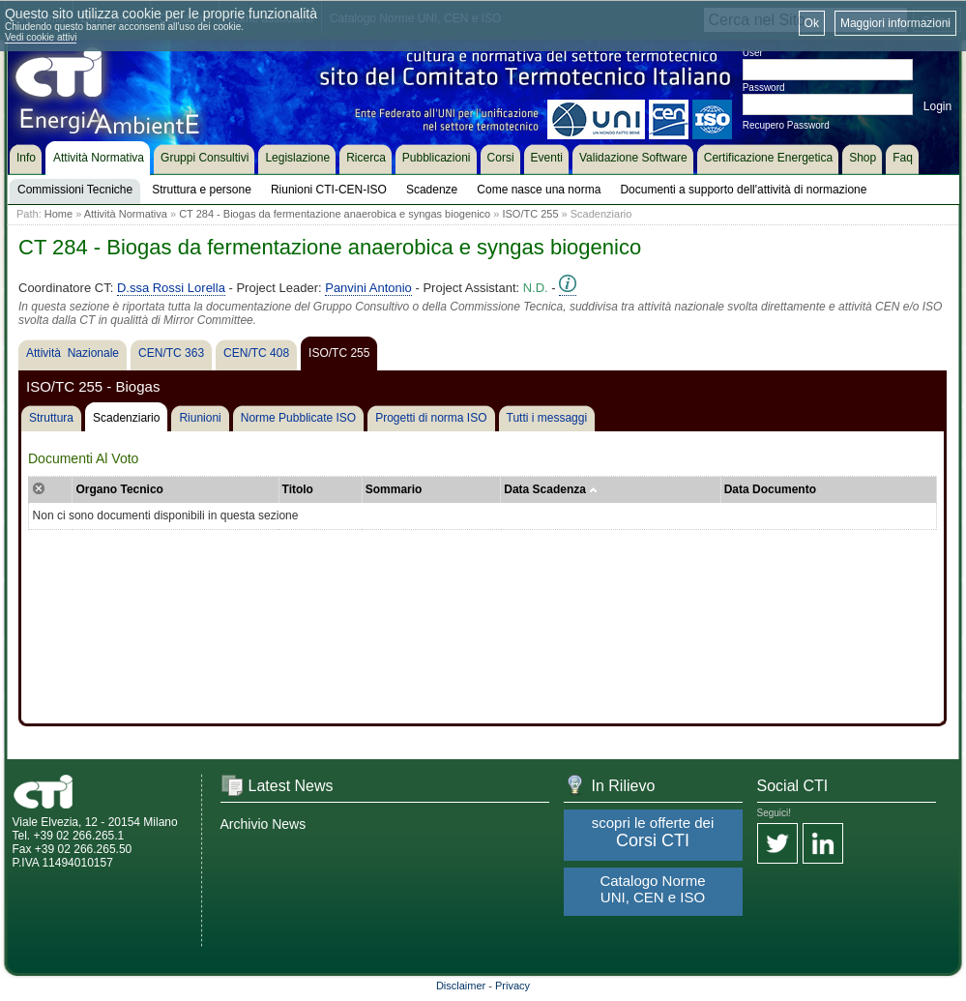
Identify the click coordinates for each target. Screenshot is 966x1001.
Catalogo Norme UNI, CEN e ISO (652, 888)
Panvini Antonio (368, 287)
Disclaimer (460, 985)
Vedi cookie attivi (41, 37)
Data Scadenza (551, 489)
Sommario (394, 489)
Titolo (297, 489)
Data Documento (770, 489)
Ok (812, 23)
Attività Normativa (125, 214)
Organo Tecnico (118, 489)
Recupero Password (786, 125)
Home (58, 214)
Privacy (512, 985)
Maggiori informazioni (895, 23)
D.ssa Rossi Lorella (171, 287)
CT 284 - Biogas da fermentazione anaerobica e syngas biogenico (334, 214)
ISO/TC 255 (530, 214)
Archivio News (263, 824)
